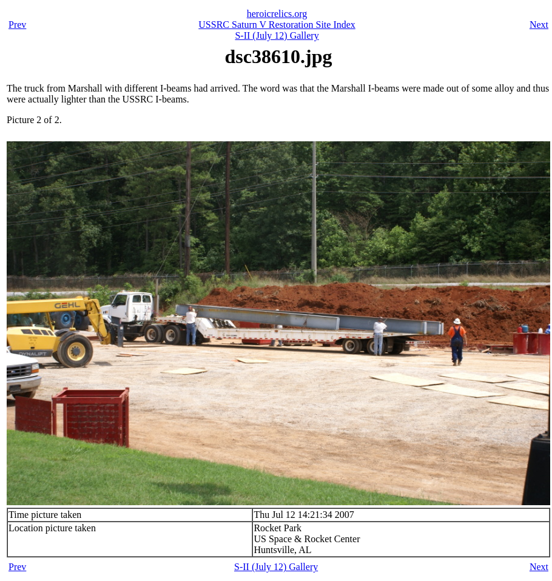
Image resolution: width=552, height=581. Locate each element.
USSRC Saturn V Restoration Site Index (276, 24)
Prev (17, 24)
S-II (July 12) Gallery (276, 35)
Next (539, 24)
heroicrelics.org (277, 13)
